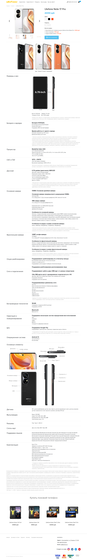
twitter (76, 549)
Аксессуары (44, 2)
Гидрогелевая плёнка (53, 33)
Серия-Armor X (30, 2)
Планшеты (37, 2)
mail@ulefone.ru (64, 544)
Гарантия (23, 537)
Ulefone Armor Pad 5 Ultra (53, 522)
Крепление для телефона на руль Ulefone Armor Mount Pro (62, 30)
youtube (79, 549)
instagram (68, 549)
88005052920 (63, 542)
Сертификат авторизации (36, 537)
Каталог (8, 537)
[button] (9, 21)
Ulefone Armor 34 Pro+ (15, 522)
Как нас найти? (51, 2)
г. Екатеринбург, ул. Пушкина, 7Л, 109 (70, 540)
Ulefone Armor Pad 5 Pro (71, 522)
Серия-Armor (22, 2)
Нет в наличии (51, 37)
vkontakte (72, 549)
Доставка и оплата (15, 537)
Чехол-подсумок (52, 32)
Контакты (28, 537)
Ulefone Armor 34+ (34, 522)
